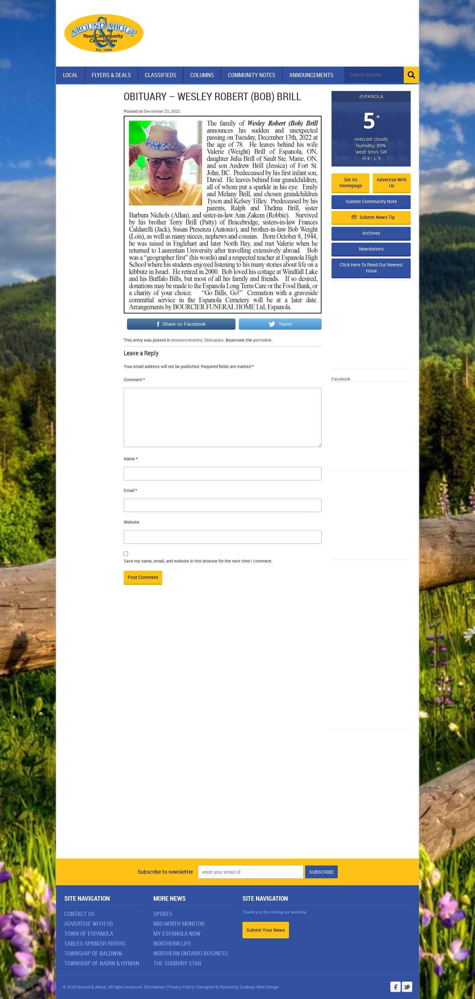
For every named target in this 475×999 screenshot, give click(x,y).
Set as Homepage (350, 182)
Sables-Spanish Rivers (95, 943)
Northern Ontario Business (190, 953)
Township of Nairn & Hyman (101, 963)
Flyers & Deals (111, 75)
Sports (163, 914)
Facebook (341, 379)
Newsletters (371, 249)
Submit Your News (265, 930)
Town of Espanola (88, 933)
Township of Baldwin (93, 953)
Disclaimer (154, 987)
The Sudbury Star (177, 963)
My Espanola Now (177, 933)
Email (130, 490)
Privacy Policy (180, 987)
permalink (262, 340)
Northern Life (172, 943)
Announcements (311, 75)
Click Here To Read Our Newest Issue (371, 267)
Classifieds (160, 75)
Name (131, 459)
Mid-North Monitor (179, 923)
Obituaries (214, 340)
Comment (134, 379)
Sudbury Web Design (259, 987)
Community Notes (251, 75)
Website (131, 522)
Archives (371, 233)
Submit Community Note (371, 201)
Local (70, 75)
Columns (202, 75)
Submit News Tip (373, 217)
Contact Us (79, 914)
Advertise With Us (88, 923)
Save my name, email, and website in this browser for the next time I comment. (198, 561)
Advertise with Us (392, 182)
